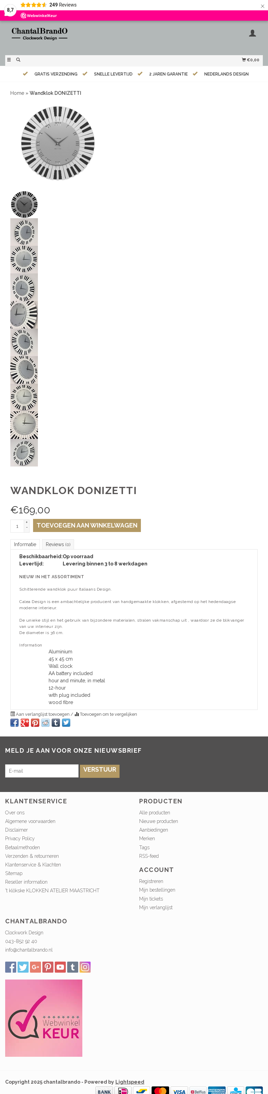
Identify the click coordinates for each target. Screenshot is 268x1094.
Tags (144, 847)
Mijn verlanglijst (156, 907)
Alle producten (154, 812)
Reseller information (26, 882)
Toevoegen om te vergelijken (105, 714)
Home (17, 93)
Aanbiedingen (153, 830)
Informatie (25, 544)
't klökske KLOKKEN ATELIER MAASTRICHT (52, 890)
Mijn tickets (151, 899)
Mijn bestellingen (157, 890)
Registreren (151, 881)
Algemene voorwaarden (30, 821)
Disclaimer (16, 830)
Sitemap (13, 873)
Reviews (58, 544)
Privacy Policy (20, 838)
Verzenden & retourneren (32, 856)
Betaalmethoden (22, 847)
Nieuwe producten (158, 821)
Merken (147, 838)
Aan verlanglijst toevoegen (40, 714)
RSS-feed (149, 856)
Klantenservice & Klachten (33, 864)
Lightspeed (129, 1082)
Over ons (14, 812)
